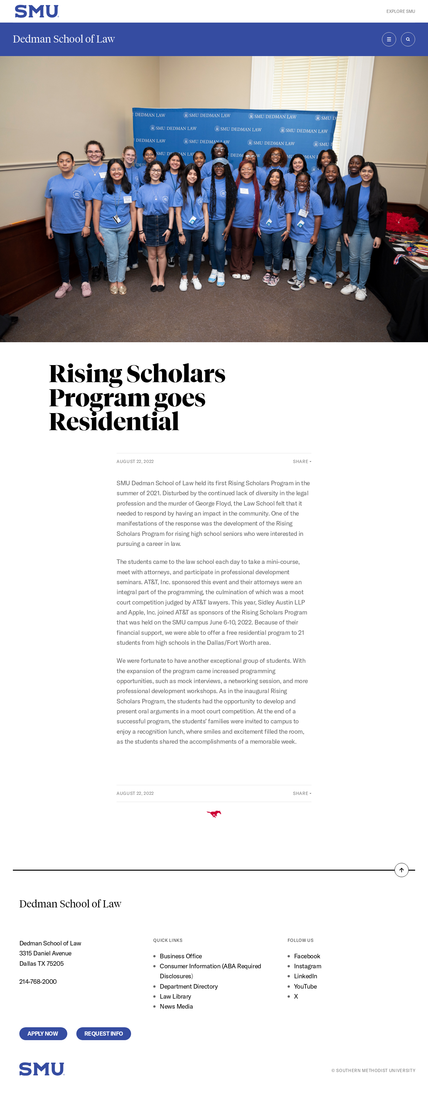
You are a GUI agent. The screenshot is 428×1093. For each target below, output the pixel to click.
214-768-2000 (38, 981)
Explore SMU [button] (400, 11)
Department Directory (189, 986)
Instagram (307, 966)
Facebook (307, 956)
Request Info (103, 1033)
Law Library (175, 996)
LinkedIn (305, 976)
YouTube (305, 986)
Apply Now (43, 1033)
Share (300, 461)
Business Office (181, 956)
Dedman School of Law (64, 39)
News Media (176, 1006)
